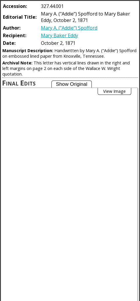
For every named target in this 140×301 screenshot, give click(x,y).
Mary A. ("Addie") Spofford (69, 28)
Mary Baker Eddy (59, 35)
